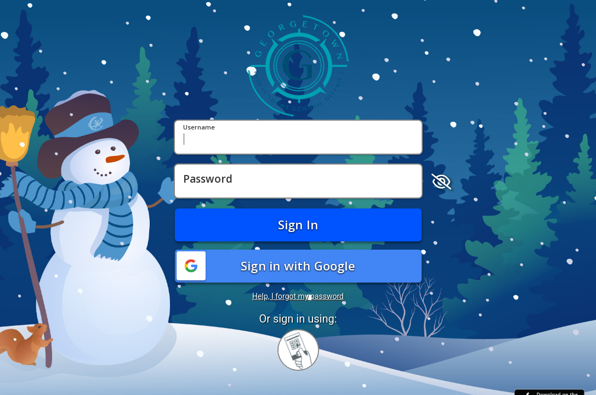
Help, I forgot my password (298, 296)
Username (199, 127)
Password (207, 179)
